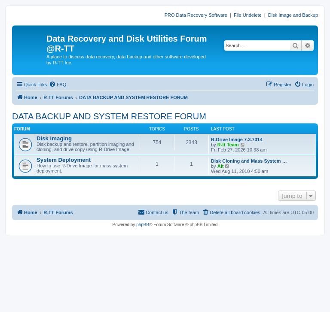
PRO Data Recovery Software (196, 15)
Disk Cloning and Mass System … (249, 161)
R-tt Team (228, 144)
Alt (220, 166)
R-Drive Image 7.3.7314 (237, 139)
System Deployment (64, 160)
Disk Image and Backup (293, 15)
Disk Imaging (54, 138)
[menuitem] (57, 84)
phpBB (142, 224)
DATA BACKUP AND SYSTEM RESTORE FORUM (109, 116)
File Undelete (248, 15)
